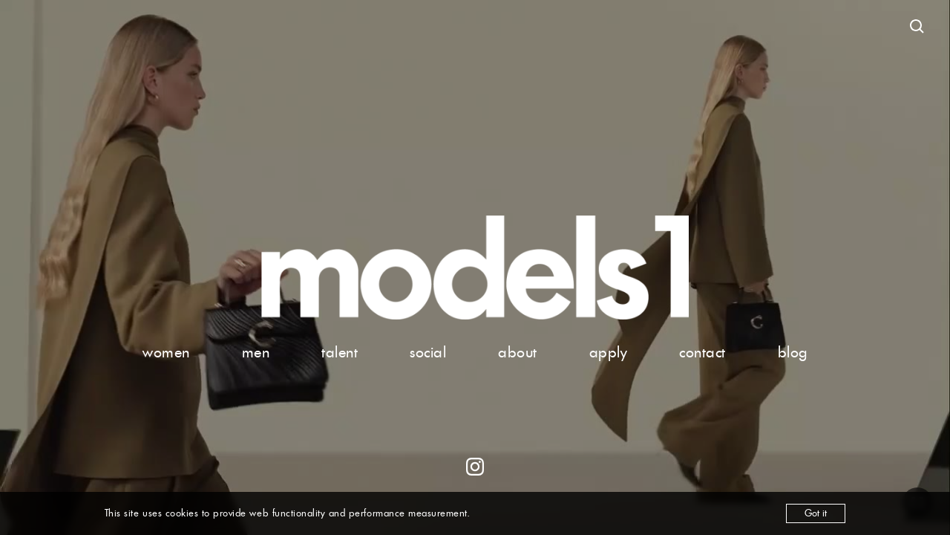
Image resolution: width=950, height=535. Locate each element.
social (428, 352)
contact (702, 352)
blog (793, 352)
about (517, 352)
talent (339, 352)
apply (608, 352)
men (256, 352)
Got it (816, 513)
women (166, 352)
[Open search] (917, 27)
